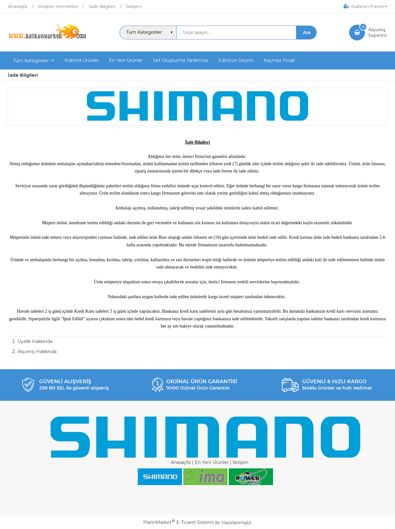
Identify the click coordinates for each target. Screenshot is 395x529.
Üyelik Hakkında (34, 341)
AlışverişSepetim (377, 32)
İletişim (240, 462)
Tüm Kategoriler (31, 60)
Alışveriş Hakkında (37, 351)
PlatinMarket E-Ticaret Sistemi (178, 522)
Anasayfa (181, 462)
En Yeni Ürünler (211, 462)
